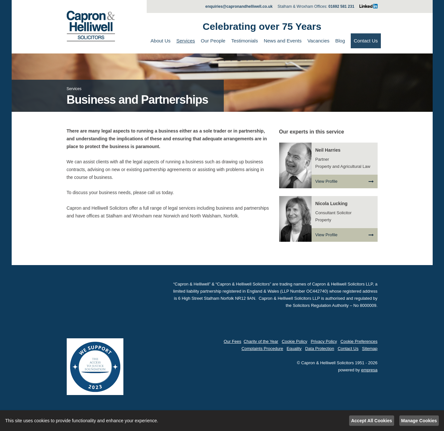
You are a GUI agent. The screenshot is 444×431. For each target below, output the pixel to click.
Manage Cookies (419, 420)
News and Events (283, 40)
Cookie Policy (294, 341)
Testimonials (244, 40)
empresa (369, 369)
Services (185, 40)
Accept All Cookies (371, 420)
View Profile (344, 181)
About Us (161, 40)
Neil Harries (328, 150)
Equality (294, 348)
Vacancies (318, 40)
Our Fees (232, 341)
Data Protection (319, 348)
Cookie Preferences (358, 341)
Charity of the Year (261, 341)
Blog (340, 40)
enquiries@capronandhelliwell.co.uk (239, 6)
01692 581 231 (341, 6)
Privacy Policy (324, 341)
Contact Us (366, 40)
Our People (213, 40)
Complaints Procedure (262, 348)
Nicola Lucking (331, 203)
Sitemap (370, 348)
